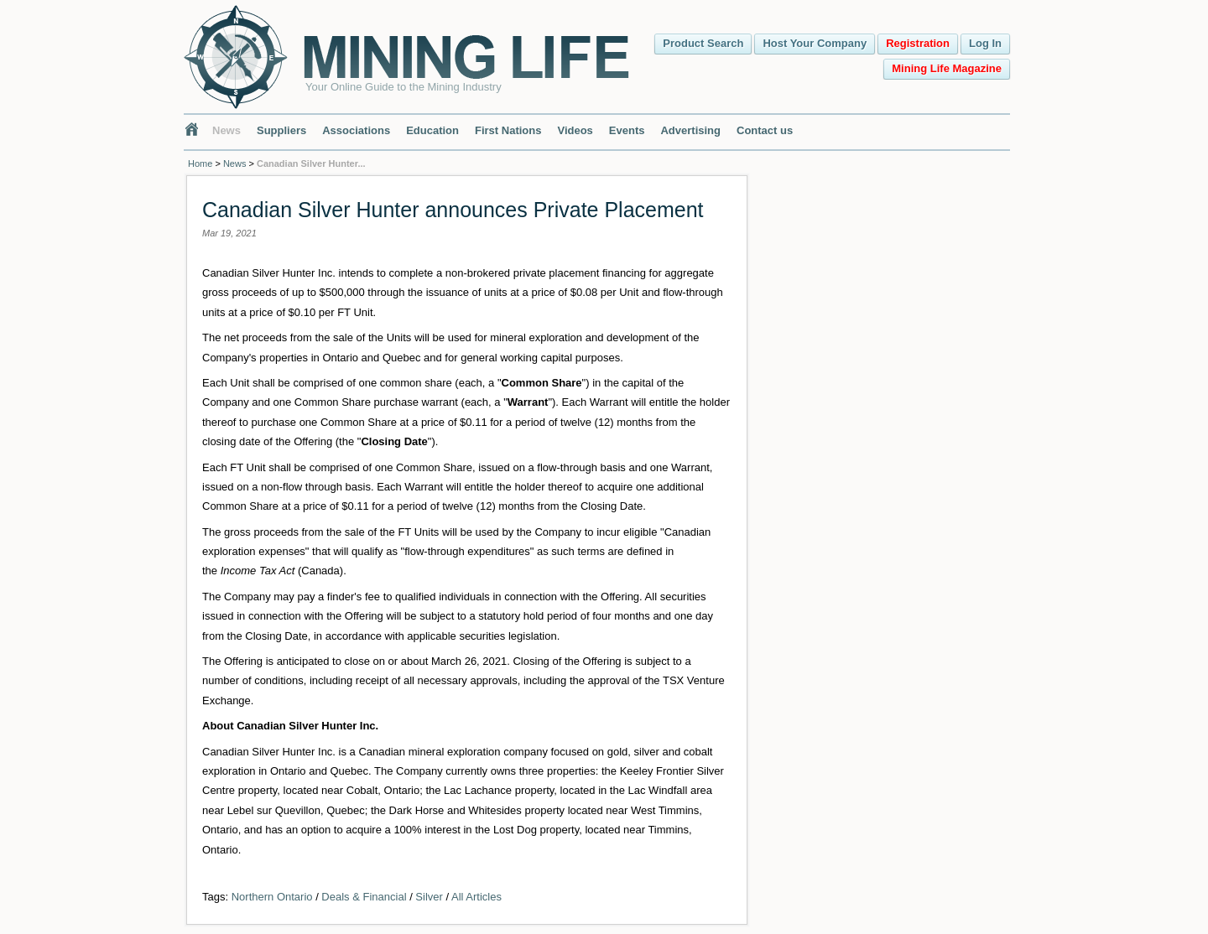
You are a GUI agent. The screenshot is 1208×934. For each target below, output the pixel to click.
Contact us (765, 130)
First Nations (508, 130)
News (226, 130)
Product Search (703, 43)
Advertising (690, 130)
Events (627, 130)
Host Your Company (815, 43)
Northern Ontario (272, 896)
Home (200, 163)
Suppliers (281, 130)
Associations (356, 130)
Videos (574, 130)
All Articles (476, 896)
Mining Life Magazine (947, 68)
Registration (918, 43)
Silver (429, 896)
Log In (985, 43)
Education (432, 130)
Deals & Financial (363, 896)
